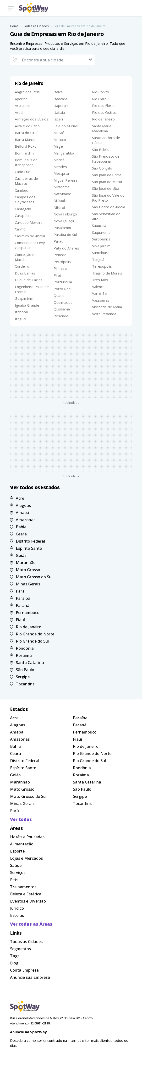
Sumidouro (100, 252)
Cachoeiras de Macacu (26, 181)
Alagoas (20, 505)
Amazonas (22, 519)
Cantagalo (23, 208)
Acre (17, 498)
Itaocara (60, 98)
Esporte (17, 851)
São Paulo (22, 669)
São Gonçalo (102, 168)
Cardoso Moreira (29, 222)
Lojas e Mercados (26, 858)
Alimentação (21, 844)
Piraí (57, 275)
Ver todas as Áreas (31, 924)
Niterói (59, 207)
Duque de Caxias (28, 279)
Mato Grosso (25, 569)
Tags (14, 955)
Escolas (17, 915)
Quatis (59, 295)
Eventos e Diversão (28, 901)
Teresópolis (102, 266)
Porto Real (62, 288)
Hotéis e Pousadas (27, 836)
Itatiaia (59, 112)
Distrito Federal (27, 541)
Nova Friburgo (65, 214)
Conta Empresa (24, 970)
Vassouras (100, 300)
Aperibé (21, 98)
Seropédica (101, 239)
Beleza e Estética (25, 894)
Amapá (19, 512)
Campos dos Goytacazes (25, 199)
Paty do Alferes (66, 248)
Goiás (18, 555)
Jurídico (17, 908)
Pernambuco (24, 612)
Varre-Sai (99, 293)
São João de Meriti (107, 181)
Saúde (16, 865)
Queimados (63, 302)
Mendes (60, 166)
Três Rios (100, 279)
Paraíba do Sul (65, 234)
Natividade (62, 193)
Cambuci (21, 190)
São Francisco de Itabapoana (106, 159)
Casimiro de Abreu (30, 236)
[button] (10, 8)
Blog (14, 963)
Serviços (17, 872)
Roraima (21, 655)
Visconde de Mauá (107, 306)
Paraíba (20, 598)
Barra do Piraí (26, 132)
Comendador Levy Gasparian (30, 245)
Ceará (18, 534)
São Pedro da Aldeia (108, 207)
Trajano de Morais (107, 273)
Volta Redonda (104, 313)
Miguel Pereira (65, 180)
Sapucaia (99, 225)
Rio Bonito (100, 92)
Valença (98, 286)
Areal (19, 112)
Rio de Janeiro (103, 119)
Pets (14, 879)
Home (14, 26)
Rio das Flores (103, 105)
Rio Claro (99, 98)
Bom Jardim (24, 153)
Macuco (60, 139)
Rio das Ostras (104, 112)
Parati (58, 241)
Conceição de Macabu (26, 257)
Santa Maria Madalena (101, 128)
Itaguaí (20, 318)
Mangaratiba (64, 153)
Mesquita (61, 173)
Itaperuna (62, 105)
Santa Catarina (27, 662)
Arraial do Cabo (27, 126)
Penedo (60, 254)
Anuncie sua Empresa (30, 977)
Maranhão (23, 562)
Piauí (17, 619)
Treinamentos (23, 886)
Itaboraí (21, 311)
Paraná (19, 605)
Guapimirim (24, 298)
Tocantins (22, 684)
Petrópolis (62, 261)
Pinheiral (60, 268)
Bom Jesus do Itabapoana (26, 162)
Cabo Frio (22, 171)
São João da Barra (106, 174)
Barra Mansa (25, 139)
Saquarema (101, 232)
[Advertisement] (71, 364)
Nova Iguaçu (64, 221)
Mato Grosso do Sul (31, 576)
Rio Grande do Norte (32, 634)
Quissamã (62, 309)
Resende (61, 316)
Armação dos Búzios (31, 119)
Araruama (23, 105)
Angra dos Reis (27, 92)
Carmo (20, 229)
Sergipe (20, 676)
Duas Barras (25, 273)
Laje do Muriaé (66, 126)
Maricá (59, 159)
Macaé (59, 132)
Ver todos (21, 819)
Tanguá (98, 259)
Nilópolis (60, 200)
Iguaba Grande (27, 305)
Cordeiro (22, 266)
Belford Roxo (26, 146)
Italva (58, 92)
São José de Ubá (105, 188)
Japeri (58, 119)
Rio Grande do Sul (29, 641)
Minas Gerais (25, 584)
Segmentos (20, 948)
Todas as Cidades (36, 26)
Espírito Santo (26, 548)
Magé (58, 146)
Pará (17, 591)
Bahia (18, 526)
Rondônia (22, 648)
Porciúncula (63, 281)
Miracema (62, 187)
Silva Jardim (101, 246)
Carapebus (24, 215)
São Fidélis (100, 149)
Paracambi (62, 227)
